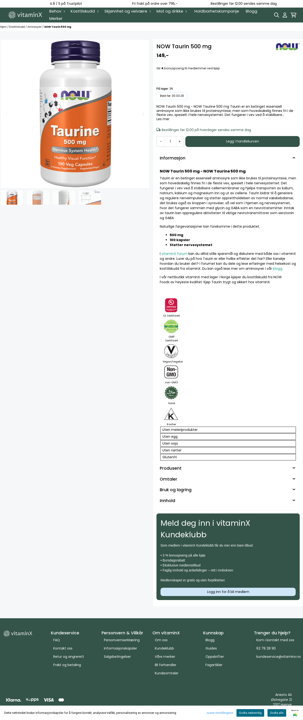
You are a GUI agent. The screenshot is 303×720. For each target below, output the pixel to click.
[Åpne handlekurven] (293, 15)
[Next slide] (143, 113)
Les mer (162, 119)
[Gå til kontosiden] (285, 15)
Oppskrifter (214, 656)
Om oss (161, 640)
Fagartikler (214, 665)
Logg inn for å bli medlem (228, 591)
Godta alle (277, 713)
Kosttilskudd (17, 27)
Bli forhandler (165, 665)
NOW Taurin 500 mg (57, 27)
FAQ (56, 640)
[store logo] (25, 15)
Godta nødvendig (250, 713)
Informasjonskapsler (120, 648)
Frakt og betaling (67, 665)
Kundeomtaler (166, 673)
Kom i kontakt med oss (275, 640)
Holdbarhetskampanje (216, 11)
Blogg (251, 11)
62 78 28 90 (266, 648)
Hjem (3, 27)
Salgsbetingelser (117, 656)
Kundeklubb (164, 648)
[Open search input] (276, 15)
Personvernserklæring (122, 640)
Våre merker (165, 656)
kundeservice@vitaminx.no (278, 656)
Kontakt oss (62, 648)
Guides (211, 648)
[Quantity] (170, 141)
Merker (55, 18)
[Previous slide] (6, 113)
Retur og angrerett (68, 656)
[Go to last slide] (5, 197)
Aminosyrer (34, 27)
